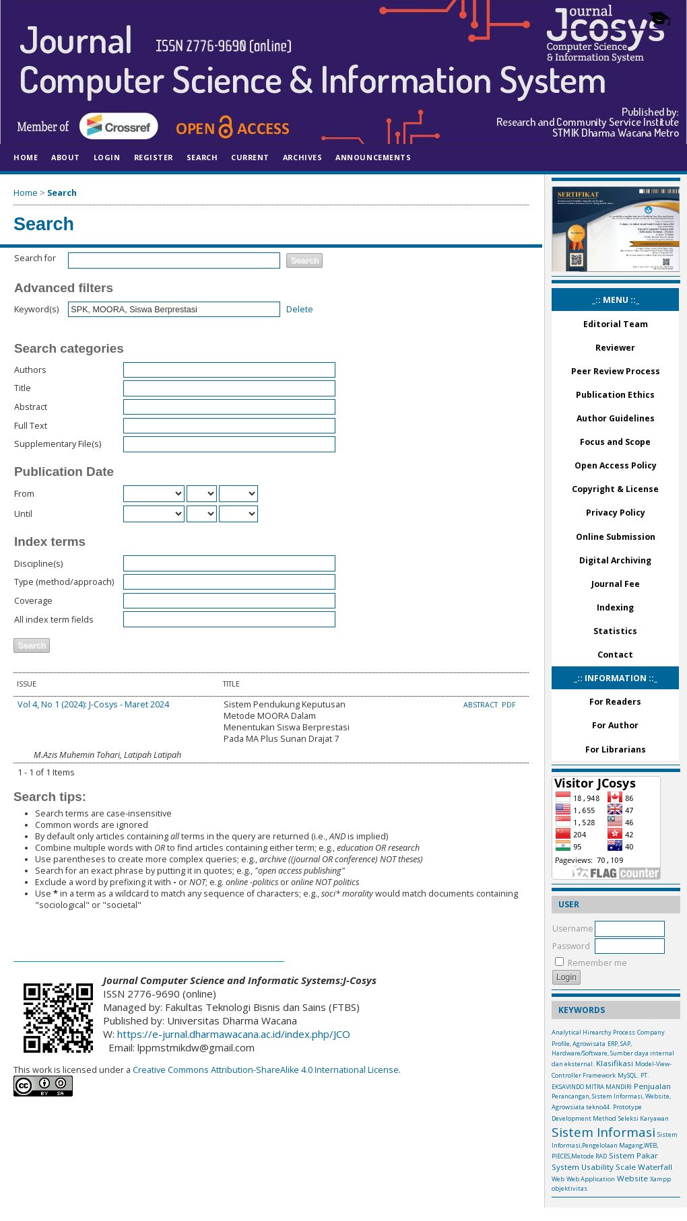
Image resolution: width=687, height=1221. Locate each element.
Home (25, 157)
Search (202, 157)
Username (572, 928)
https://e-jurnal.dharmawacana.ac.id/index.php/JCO (233, 1034)
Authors (30, 370)
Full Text (30, 425)
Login (107, 157)
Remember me (597, 963)
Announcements (373, 157)
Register (153, 157)
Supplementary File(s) (57, 444)
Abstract (30, 407)
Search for (35, 258)
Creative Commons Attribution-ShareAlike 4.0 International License (265, 1070)
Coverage (33, 600)
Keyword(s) (36, 309)
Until (23, 514)
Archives (302, 157)
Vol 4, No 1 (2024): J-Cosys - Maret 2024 (93, 704)
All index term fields (54, 619)
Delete (299, 309)
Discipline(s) (38, 563)
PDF (509, 704)
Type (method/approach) (64, 582)
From (24, 493)
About (65, 157)
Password (571, 946)
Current (250, 157)
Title (22, 388)
